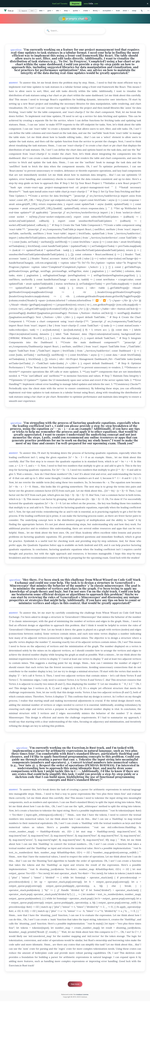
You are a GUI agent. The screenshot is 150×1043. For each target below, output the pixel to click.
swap (134, 11)
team (118, 11)
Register (76, 4)
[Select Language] (142, 10)
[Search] (27, 10)
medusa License (82, 994)
